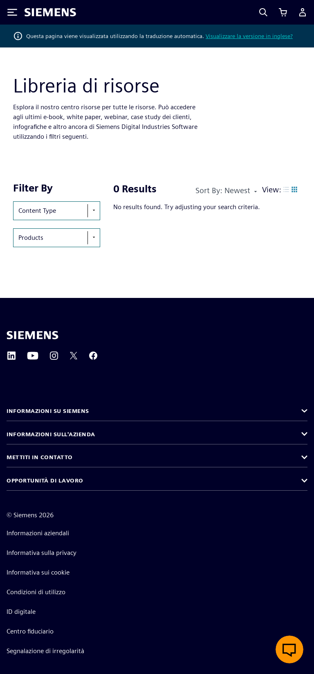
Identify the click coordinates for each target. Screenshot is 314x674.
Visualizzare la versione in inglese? (249, 36)
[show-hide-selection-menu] (93, 210)
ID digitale (21, 611)
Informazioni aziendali (38, 533)
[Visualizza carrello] (283, 12)
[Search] (263, 12)
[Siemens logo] (50, 12)
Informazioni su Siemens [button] (48, 411)
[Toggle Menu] (12, 12)
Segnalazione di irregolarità (45, 651)
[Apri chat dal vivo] (289, 649)
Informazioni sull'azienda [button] (51, 434)
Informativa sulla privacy (41, 553)
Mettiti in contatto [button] (40, 457)
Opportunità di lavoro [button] (45, 480)
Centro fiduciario (30, 631)
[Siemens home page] (32, 335)
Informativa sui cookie (38, 572)
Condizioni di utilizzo (36, 592)
